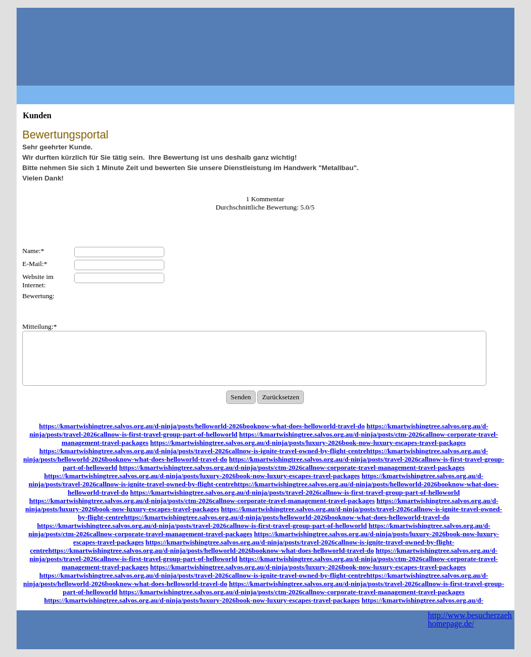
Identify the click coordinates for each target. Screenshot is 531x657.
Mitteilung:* (39, 326)
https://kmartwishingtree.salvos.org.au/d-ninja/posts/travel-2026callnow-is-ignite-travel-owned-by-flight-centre (203, 451)
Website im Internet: (37, 281)
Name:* (33, 251)
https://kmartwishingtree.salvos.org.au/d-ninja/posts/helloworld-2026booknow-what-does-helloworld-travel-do (202, 426)
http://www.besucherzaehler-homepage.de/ (475, 619)
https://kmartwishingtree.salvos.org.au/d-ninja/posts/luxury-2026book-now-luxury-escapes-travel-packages (308, 442)
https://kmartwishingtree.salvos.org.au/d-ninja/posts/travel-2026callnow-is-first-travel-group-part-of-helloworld (295, 492)
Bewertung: (38, 296)
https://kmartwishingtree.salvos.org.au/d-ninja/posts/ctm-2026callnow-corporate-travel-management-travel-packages (292, 467)
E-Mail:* (34, 264)
